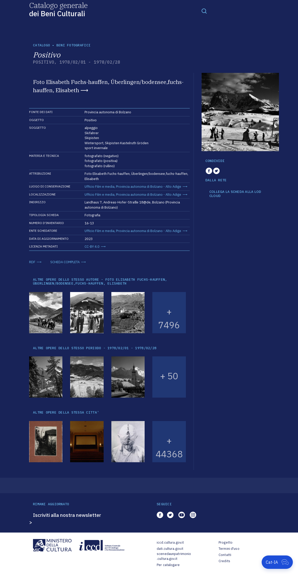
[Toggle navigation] (204, 11)
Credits (224, 561)
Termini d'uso (229, 548)
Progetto (226, 542)
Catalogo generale (58, 9)
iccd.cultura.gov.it (170, 542)
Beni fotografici (73, 45)
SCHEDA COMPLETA (65, 262)
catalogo (41, 45)
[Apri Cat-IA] (277, 562)
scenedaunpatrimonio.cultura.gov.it (174, 556)
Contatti (225, 555)
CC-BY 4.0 (92, 246)
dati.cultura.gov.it (170, 548)
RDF (32, 262)
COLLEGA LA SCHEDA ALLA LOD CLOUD (235, 194)
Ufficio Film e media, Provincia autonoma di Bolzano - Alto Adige (133, 186)
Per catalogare (168, 565)
